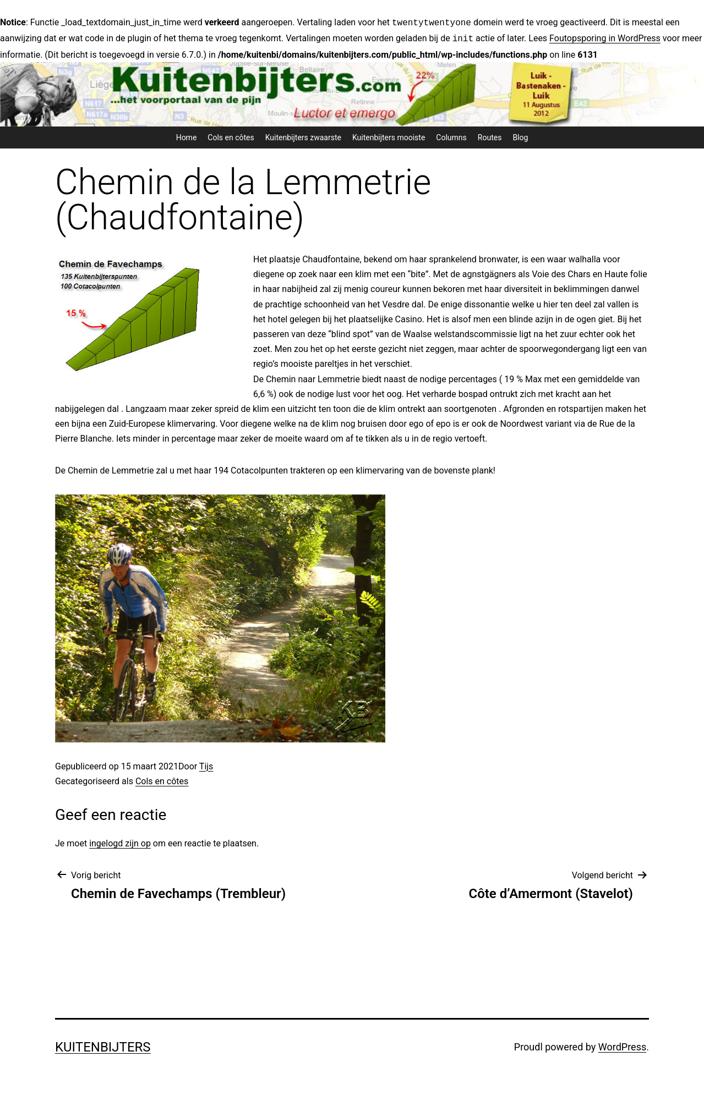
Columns (451, 135)
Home (186, 135)
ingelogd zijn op (120, 841)
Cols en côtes (231, 135)
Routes (490, 135)
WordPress (622, 1044)
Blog (520, 135)
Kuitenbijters (103, 1045)
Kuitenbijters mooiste (388, 135)
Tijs (206, 764)
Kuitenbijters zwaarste (303, 135)
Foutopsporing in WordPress (605, 37)
